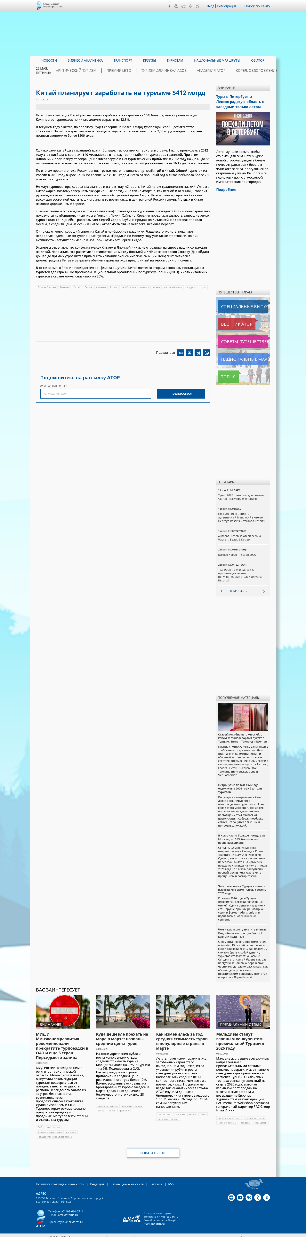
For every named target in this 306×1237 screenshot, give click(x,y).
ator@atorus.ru (68, 1211)
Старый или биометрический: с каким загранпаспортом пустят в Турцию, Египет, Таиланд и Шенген (242, 734)
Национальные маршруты (239, 356)
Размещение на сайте (118, 1181)
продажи (193, 287)
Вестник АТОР (229, 321)
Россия (115, 287)
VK (184, 6)
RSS (158, 1181)
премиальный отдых (230, 1114)
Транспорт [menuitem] (123, 60)
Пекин (89, 287)
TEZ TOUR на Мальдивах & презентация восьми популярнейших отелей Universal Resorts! (241, 572)
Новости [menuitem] (49, 60)
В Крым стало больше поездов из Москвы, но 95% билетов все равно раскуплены (241, 835)
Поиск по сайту (258, 6)
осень (157, 287)
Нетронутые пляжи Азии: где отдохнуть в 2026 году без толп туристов (240, 785)
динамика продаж (168, 1115)
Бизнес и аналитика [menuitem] (85, 60)
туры (205, 287)
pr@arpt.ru (75, 1218)
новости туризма (132, 1102)
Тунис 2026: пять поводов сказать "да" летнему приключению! (241, 493)
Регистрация (228, 6)
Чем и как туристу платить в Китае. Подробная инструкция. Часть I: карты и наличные (242, 929)
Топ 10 (224, 373)
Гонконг (64, 287)
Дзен (170, 6)
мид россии (53, 1124)
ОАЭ (39, 1124)
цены (112, 1107)
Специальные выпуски (236, 303)
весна (101, 1107)
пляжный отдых (174, 287)
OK (191, 6)
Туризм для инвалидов (174, 70)
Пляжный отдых (46, 287)
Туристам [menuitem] (175, 60)
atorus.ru (233, 1233)
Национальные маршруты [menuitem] (217, 60)
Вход (211, 6)
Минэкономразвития (49, 1129)
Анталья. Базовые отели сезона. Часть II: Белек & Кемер (240, 534)
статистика (164, 1111)
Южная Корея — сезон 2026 (237, 551)
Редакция (91, 1181)
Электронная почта (52, 385)
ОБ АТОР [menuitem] (258, 60)
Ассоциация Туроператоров (53, 5)
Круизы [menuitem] (149, 60)
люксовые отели (255, 1114)
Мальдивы (261, 1119)
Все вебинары (233, 588)
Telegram (198, 6)
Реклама (144, 1181)
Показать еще (153, 1150)
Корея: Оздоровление (251, 70)
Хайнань (102, 287)
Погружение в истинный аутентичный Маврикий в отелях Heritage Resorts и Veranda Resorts (241, 514)
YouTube (177, 6)
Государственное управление (54, 1133)
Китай (77, 287)
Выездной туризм (108, 1102)
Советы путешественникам (239, 338)
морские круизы (227, 1119)
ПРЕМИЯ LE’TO (136, 70)
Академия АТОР (213, 70)
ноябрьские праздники (136, 287)
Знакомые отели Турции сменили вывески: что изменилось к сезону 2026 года (242, 886)
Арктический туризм (101, 70)
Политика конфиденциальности (57, 1181)
